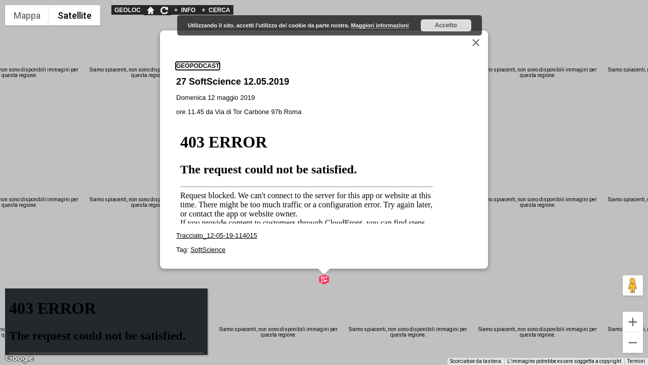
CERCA (215, 10)
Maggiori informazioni (380, 25)
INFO (184, 10)
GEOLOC (127, 10)
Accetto (446, 25)
